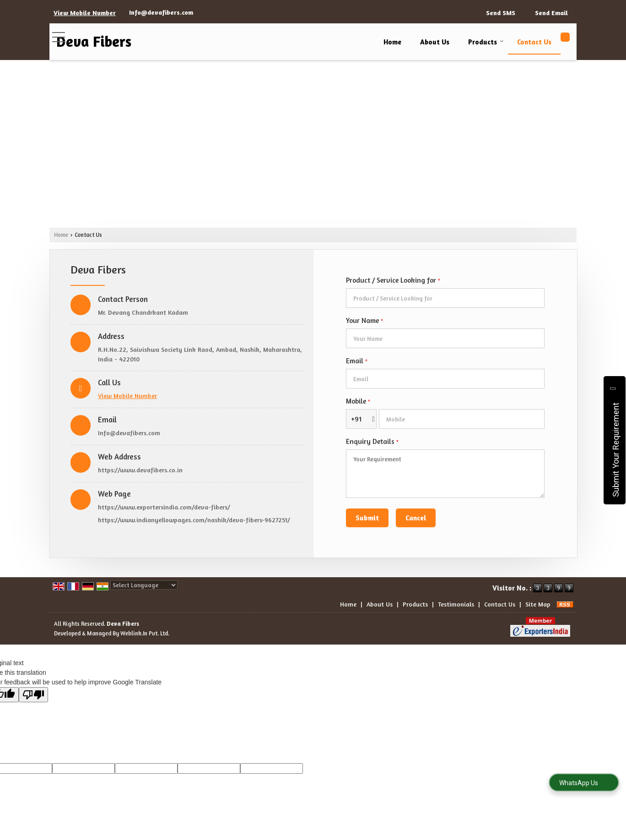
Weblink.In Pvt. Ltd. (144, 633)
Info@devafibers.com (161, 12)
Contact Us (534, 42)
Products (486, 42)
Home (392, 42)
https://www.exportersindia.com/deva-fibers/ (164, 507)
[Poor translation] (33, 694)
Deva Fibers (93, 41)
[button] (85, 12)
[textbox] (445, 298)
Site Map (537, 604)
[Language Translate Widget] (144, 585)
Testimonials (456, 604)
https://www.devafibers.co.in (140, 470)
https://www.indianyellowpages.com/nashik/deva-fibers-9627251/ (194, 520)
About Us (434, 42)
